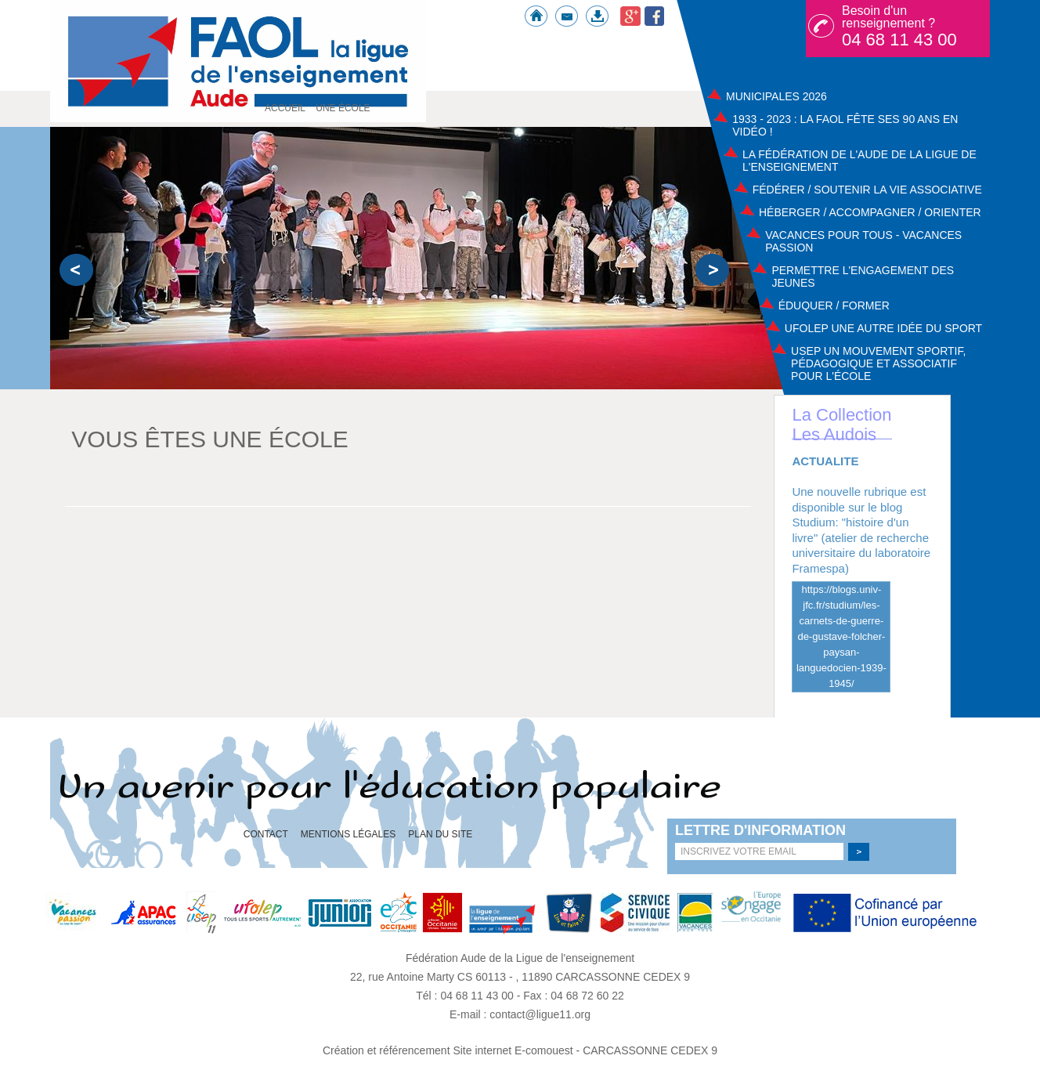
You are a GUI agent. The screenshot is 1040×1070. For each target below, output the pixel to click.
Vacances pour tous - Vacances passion (863, 241)
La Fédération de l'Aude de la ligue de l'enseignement (859, 160)
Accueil (285, 108)
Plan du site (440, 834)
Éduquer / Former (834, 305)
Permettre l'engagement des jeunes (862, 276)
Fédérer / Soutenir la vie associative (867, 189)
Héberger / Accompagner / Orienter (870, 212)
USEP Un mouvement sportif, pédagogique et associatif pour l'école (878, 363)
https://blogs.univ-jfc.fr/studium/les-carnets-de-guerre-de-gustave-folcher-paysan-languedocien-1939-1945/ (841, 636)
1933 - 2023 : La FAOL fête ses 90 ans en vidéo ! (845, 125)
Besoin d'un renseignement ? (899, 26)
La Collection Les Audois (841, 424)
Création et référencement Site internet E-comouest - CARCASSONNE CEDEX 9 (520, 1050)
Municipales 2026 (776, 96)
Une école (343, 108)
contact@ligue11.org (539, 1014)
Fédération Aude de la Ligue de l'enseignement (520, 958)
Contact (266, 834)
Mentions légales (348, 834)
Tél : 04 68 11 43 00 (466, 995)
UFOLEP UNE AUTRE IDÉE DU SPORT (883, 328)
